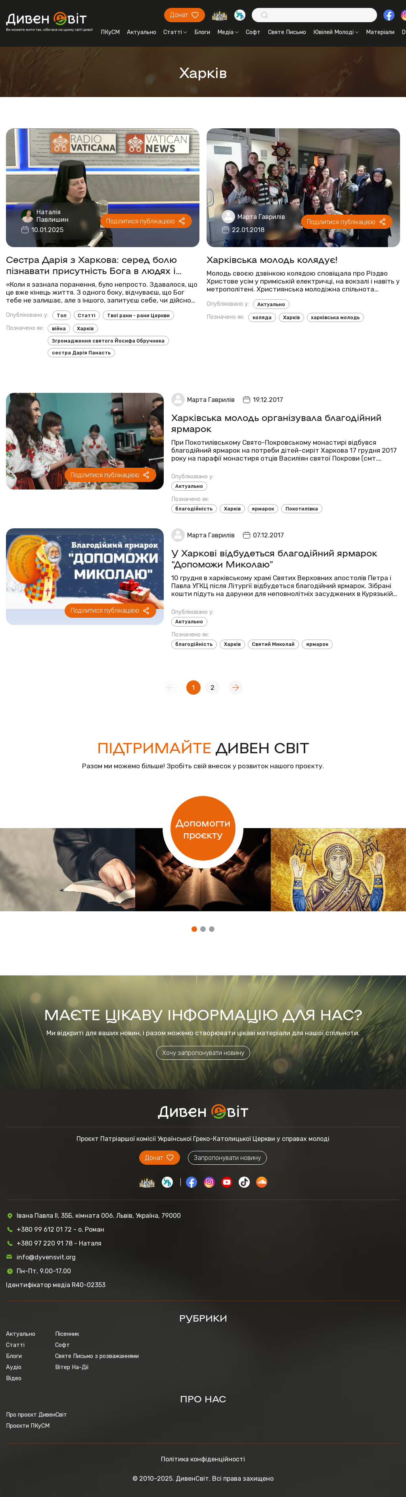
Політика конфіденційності (203, 1459)
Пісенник (67, 1333)
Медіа (228, 32)
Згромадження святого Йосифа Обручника (108, 341)
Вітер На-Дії (71, 1367)
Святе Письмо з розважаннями (97, 1356)
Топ (62, 315)
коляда (262, 317)
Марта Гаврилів (261, 217)
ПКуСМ (110, 32)
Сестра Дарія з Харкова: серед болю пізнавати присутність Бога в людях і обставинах (91, 264)
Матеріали (380, 32)
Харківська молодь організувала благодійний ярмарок (276, 422)
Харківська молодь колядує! (272, 259)
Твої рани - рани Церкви (138, 315)
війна (59, 328)
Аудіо (13, 1367)
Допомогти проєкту (203, 828)
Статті (175, 32)
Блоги (202, 32)
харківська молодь (335, 317)
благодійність (194, 509)
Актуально (141, 32)
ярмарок (263, 509)
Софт (253, 32)
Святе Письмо (287, 32)
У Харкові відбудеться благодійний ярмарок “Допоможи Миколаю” (274, 558)
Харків (85, 328)
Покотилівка (301, 509)
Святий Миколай (273, 644)
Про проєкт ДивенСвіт (36, 1414)
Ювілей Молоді (336, 32)
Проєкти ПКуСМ (28, 1425)
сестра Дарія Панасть (81, 353)
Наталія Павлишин (52, 215)
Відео (13, 1378)
